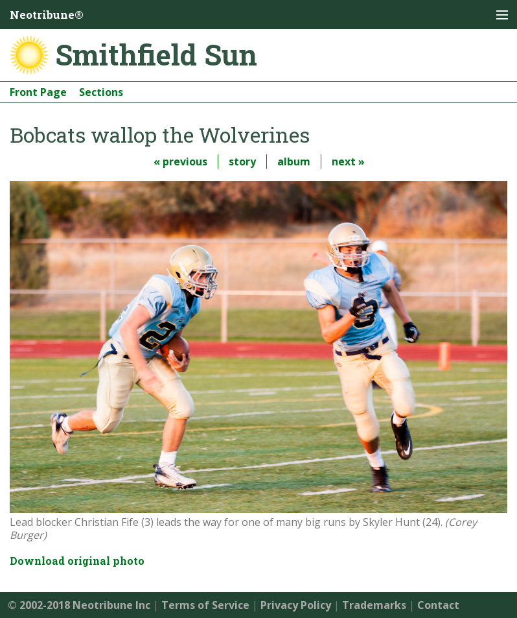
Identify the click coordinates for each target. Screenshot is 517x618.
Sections (101, 92)
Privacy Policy (295, 605)
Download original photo (77, 560)
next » (348, 161)
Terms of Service (205, 605)
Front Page (38, 92)
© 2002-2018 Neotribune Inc (79, 605)
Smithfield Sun (156, 54)
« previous (180, 161)
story (242, 161)
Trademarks (374, 605)
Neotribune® (47, 14)
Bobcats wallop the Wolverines (160, 135)
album (293, 161)
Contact (438, 605)
